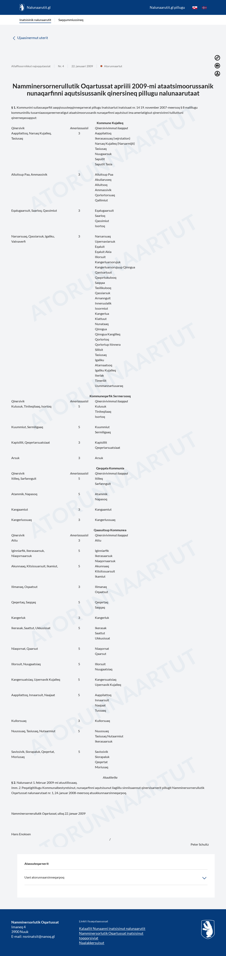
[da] (204, 7)
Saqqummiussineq (70, 20)
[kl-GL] (194, 7)
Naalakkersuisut (91, 943)
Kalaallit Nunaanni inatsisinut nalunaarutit (112, 928)
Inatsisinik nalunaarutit (35, 20)
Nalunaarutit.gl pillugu (167, 7)
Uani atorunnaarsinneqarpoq (116, 878)
